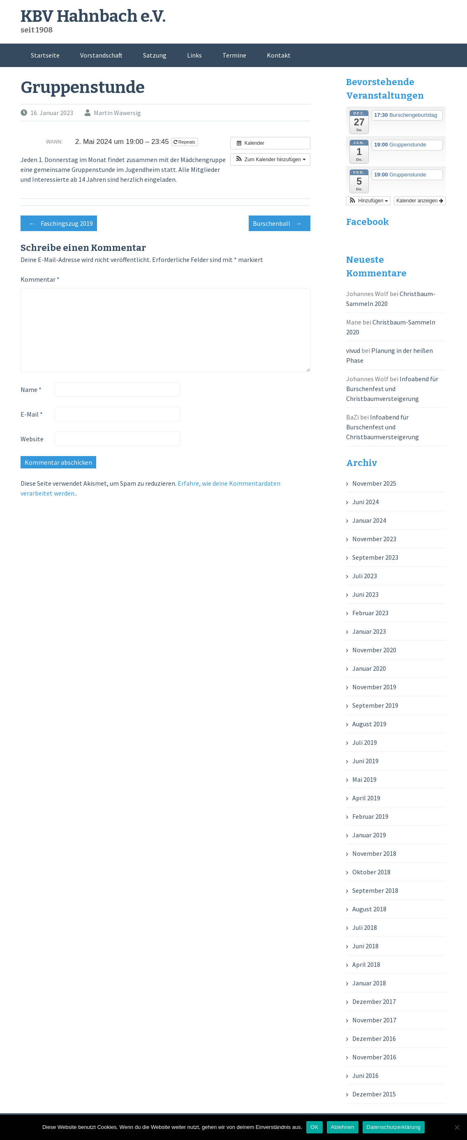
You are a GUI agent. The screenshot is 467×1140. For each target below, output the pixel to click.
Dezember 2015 (374, 1094)
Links (194, 55)
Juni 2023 (365, 594)
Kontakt (279, 55)
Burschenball (279, 223)
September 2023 (375, 557)
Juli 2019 (364, 742)
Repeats (185, 141)
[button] (270, 159)
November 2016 (374, 1057)
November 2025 (374, 483)
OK (314, 1127)
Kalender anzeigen (419, 201)
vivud (353, 350)
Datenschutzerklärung (394, 1127)
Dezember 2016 (374, 1038)
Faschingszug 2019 (59, 223)
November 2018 (374, 853)
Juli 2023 (364, 576)
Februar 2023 (370, 613)
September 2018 (375, 890)
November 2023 (374, 539)
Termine (234, 55)
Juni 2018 (365, 946)
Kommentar (40, 279)
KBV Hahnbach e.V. (93, 16)
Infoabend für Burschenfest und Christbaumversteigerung (392, 389)
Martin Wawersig (117, 113)
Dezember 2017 (374, 1001)
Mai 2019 (364, 779)
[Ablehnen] (457, 1127)
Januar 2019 (369, 835)
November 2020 (374, 650)
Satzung (154, 55)
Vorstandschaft (101, 55)
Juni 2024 (365, 502)
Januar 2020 (369, 668)
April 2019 (366, 798)
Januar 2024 (369, 520)
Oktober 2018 (371, 872)
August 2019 (369, 724)
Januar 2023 (369, 631)
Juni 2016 (365, 1075)
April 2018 (366, 964)
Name (31, 389)
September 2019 (375, 705)
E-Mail (32, 414)
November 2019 (374, 687)
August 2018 (369, 909)
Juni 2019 (365, 761)
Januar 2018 (369, 983)
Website (32, 439)
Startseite (45, 55)
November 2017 (374, 1020)
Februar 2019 (370, 816)
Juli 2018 (364, 927)
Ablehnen (342, 1127)
